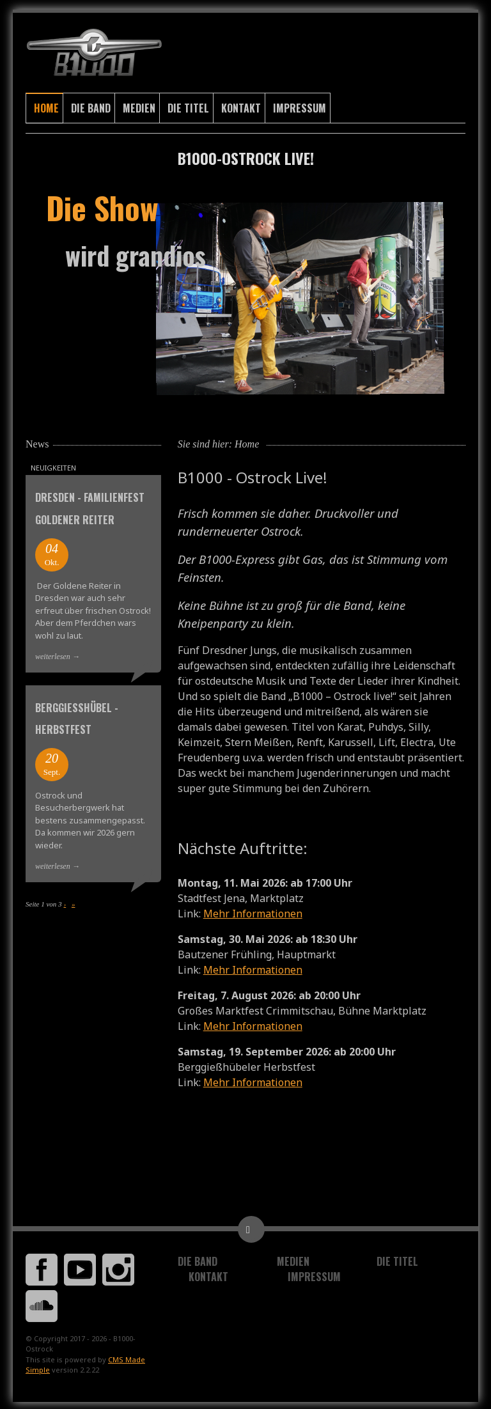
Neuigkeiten (53, 465)
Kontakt (241, 105)
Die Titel (188, 105)
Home (46, 105)
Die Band (91, 105)
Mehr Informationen (252, 911)
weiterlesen (52, 654)
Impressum (299, 105)
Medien (139, 105)
